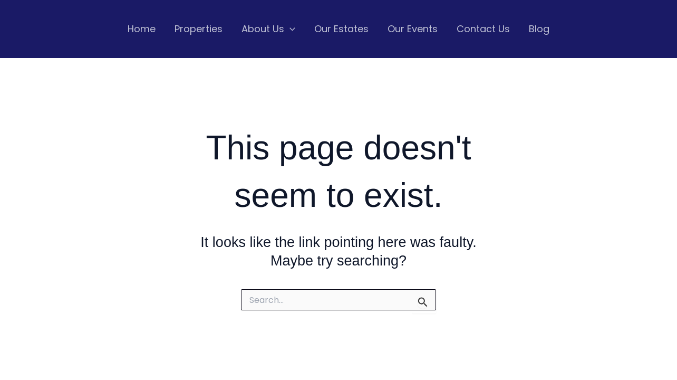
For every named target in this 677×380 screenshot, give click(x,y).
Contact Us (483, 28)
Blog (539, 28)
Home (142, 28)
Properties (199, 28)
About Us (268, 29)
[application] (289, 29)
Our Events (413, 28)
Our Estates (341, 28)
